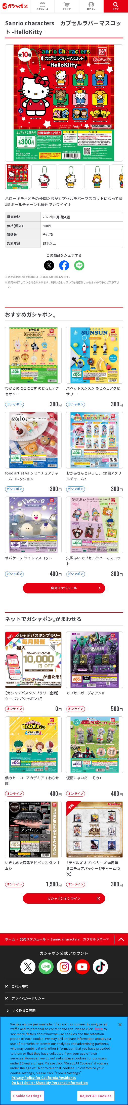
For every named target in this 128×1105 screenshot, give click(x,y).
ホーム (10, 939)
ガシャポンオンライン (74, 898)
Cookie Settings (27, 1095)
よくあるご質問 (23, 1010)
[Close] (119, 1024)
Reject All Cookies (95, 1095)
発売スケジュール (64, 587)
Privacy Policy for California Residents (44, 1077)
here (99, 1028)
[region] (64, 1061)
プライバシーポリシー (25, 998)
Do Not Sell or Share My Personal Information (50, 1082)
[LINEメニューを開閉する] (46, 966)
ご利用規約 (16, 986)
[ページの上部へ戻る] (121, 939)
